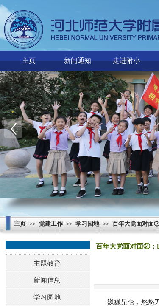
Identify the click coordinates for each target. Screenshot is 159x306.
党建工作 (51, 224)
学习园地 (87, 224)
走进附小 (126, 60)
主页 (29, 60)
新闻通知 (77, 60)
